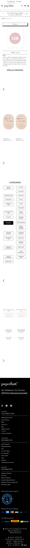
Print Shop (18, 1)
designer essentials (6, 473)
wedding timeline (6, 446)
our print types (5, 451)
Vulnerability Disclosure (7, 462)
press (2, 458)
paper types (4, 455)
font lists (3, 475)
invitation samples (6, 433)
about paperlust (5, 444)
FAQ (2, 448)
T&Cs (2, 422)
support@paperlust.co (15, 531)
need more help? (6, 484)
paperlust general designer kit (9, 482)
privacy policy (5, 420)
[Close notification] (26, 14)
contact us (4, 424)
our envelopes (5, 453)
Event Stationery (11, 1)
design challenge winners (8, 480)
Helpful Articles (5, 429)
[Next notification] (25, 13)
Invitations (3, 18)
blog (2, 426)
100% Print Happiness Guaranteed (14, 392)
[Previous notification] (3, 13)
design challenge (5, 477)
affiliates (3, 460)
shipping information (6, 417)
